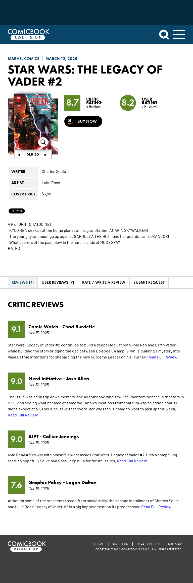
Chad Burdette (78, 327)
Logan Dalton (81, 482)
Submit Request (149, 282)
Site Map (174, 544)
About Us (120, 544)
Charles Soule (54, 171)
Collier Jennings (61, 436)
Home (99, 544)
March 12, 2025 (61, 58)
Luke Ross (51, 182)
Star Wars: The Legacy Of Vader (85, 75)
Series (33, 154)
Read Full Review (162, 356)
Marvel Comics (23, 58)
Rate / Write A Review (103, 282)
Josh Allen (77, 379)
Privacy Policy (148, 544)
